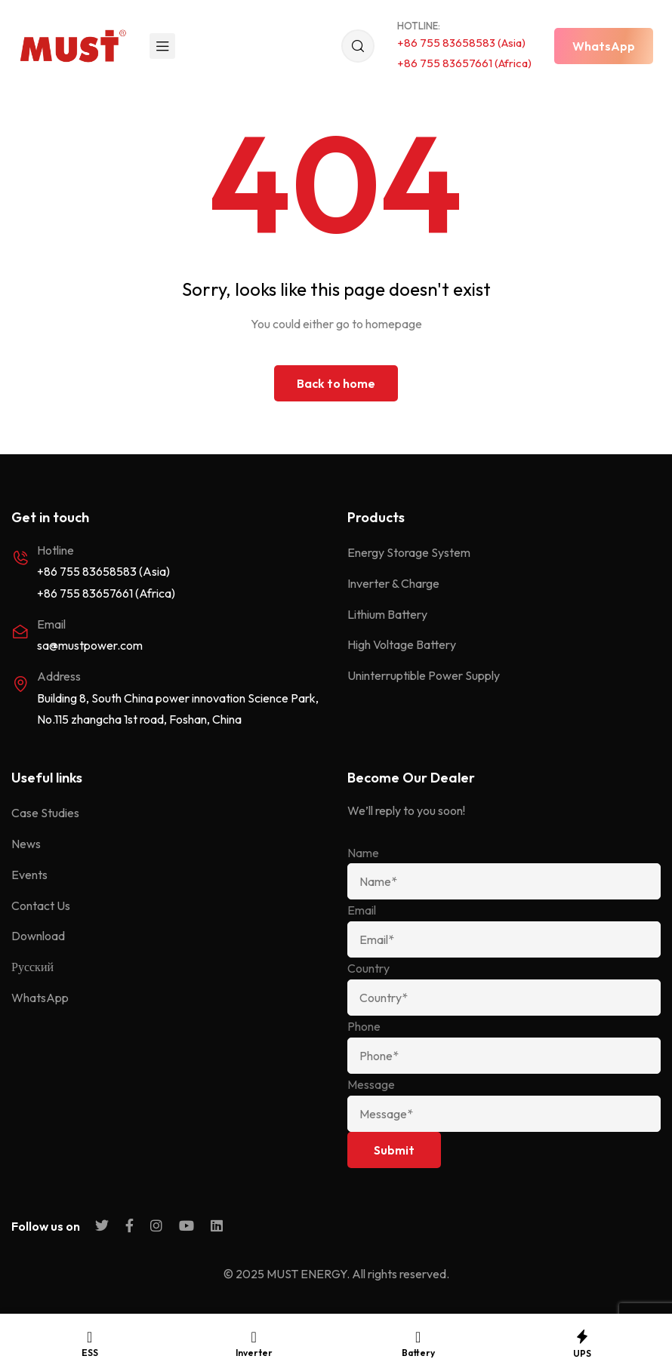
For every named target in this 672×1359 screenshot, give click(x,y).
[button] (603, 46)
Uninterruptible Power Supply (423, 675)
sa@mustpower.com (90, 645)
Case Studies (45, 812)
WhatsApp (40, 997)
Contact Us (40, 905)
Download (38, 935)
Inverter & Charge (393, 583)
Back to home (336, 383)
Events (29, 874)
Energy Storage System (408, 552)
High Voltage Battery (401, 644)
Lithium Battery (387, 614)
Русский (32, 966)
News (26, 843)
